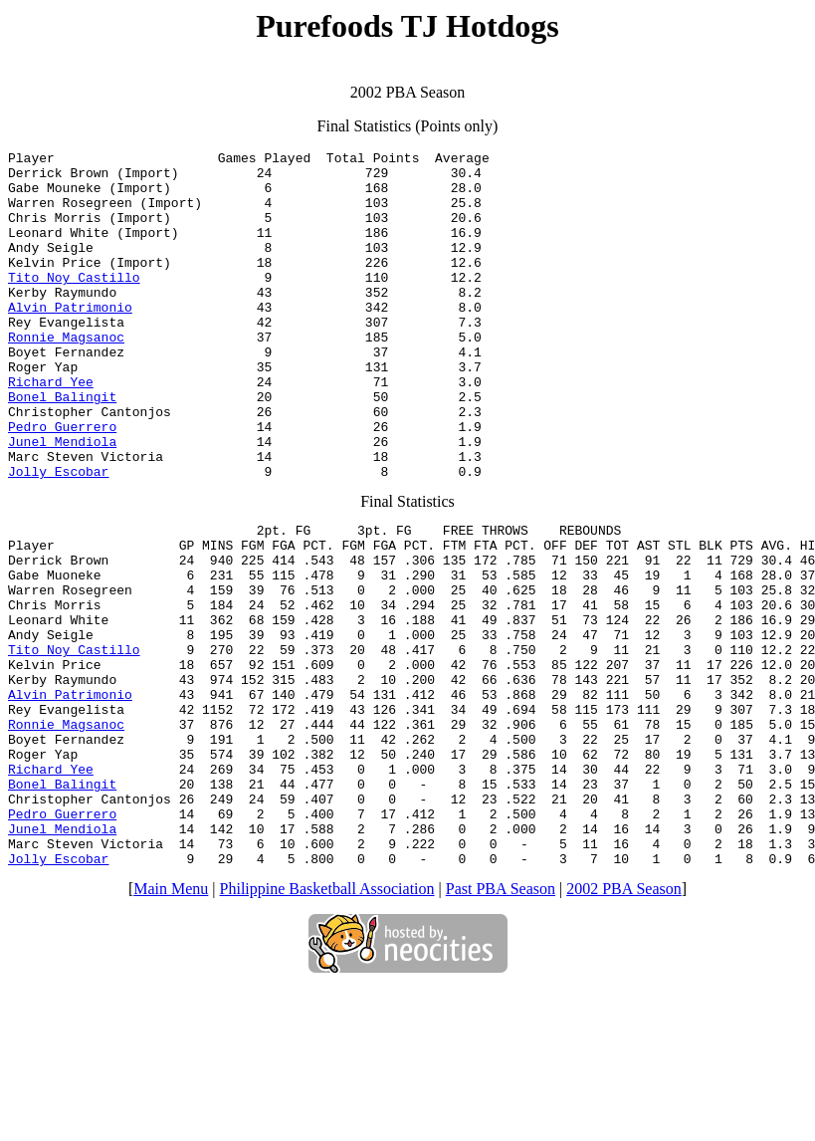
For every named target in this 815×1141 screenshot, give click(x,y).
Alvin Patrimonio (70, 339)
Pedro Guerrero (62, 483)
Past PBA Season (500, 1023)
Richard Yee (51, 429)
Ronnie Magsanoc (66, 375)
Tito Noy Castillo (74, 304)
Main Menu (170, 1023)
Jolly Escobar (58, 537)
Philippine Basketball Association (327, 1023)
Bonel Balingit (62, 447)
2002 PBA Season (624, 1023)
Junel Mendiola (62, 501)
